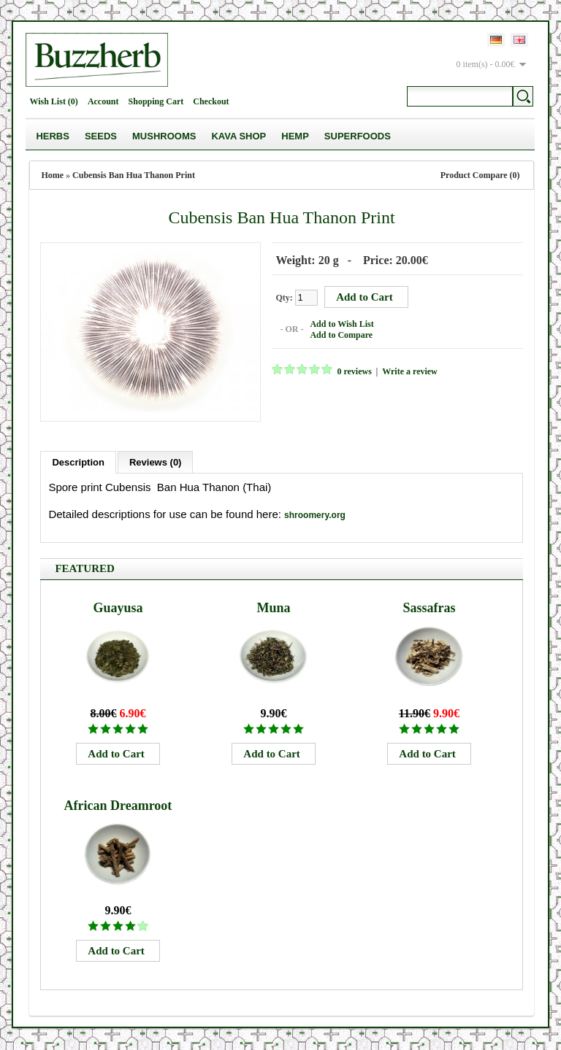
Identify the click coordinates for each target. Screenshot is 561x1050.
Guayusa (117, 608)
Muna (273, 608)
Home (52, 175)
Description (78, 462)
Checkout (211, 101)
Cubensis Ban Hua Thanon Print (133, 175)
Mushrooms (164, 136)
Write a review (410, 371)
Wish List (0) (53, 101)
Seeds (101, 136)
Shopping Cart (156, 101)
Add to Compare (341, 335)
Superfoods (357, 136)
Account (103, 101)
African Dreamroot (118, 805)
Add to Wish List (341, 324)
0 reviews (354, 371)
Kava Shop (238, 136)
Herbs (52, 136)
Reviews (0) (155, 462)
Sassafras (428, 608)
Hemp (295, 136)
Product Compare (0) (480, 175)
